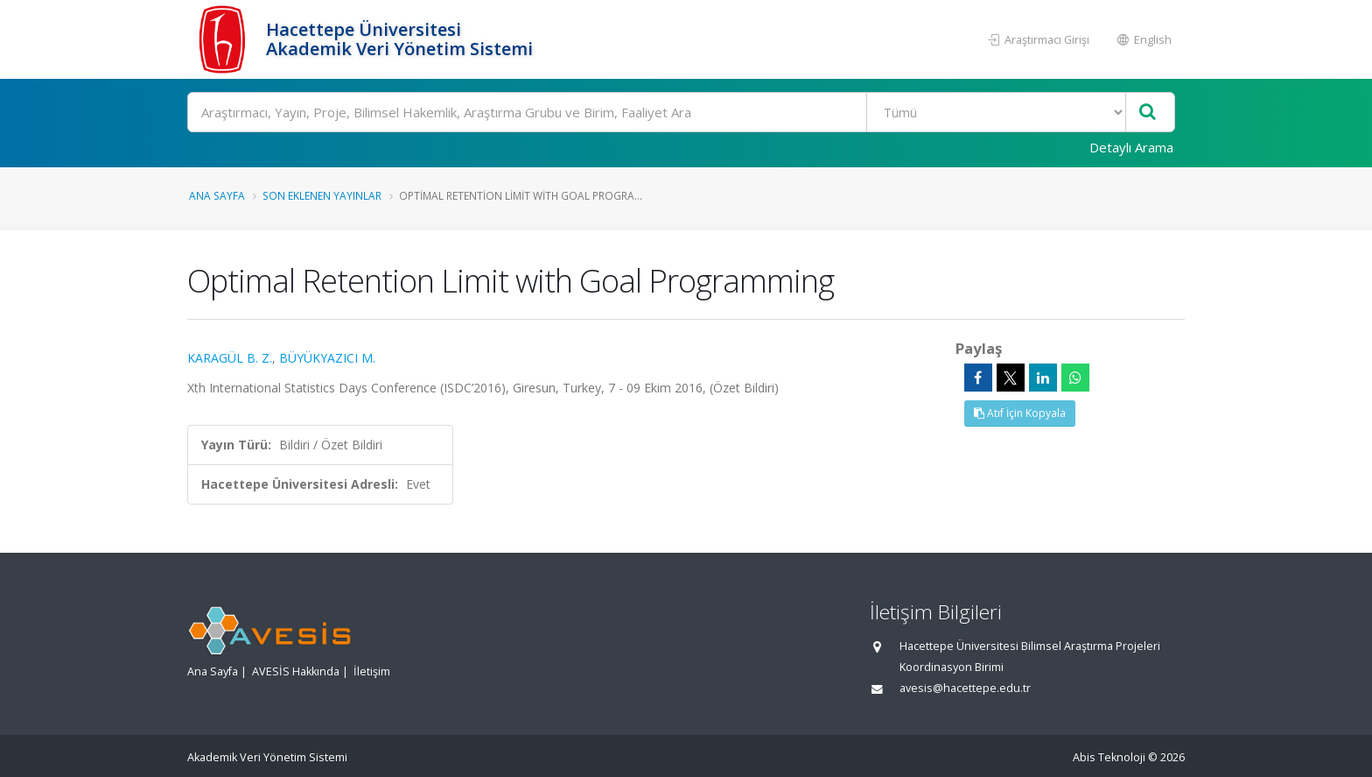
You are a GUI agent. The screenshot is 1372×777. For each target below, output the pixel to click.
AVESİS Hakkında (296, 671)
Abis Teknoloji (1109, 757)
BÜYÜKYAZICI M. (327, 358)
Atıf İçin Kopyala (1020, 413)
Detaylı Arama (1131, 147)
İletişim (372, 671)
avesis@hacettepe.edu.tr (965, 688)
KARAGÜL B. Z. (229, 358)
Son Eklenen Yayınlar (322, 195)
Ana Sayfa (217, 195)
